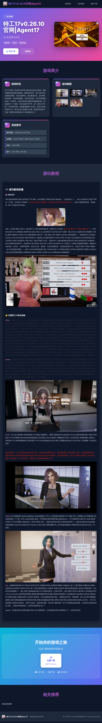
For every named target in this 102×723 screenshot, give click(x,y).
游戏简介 (68, 4)
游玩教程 (81, 4)
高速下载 (94, 4)
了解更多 (27, 51)
